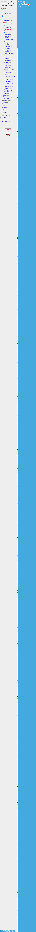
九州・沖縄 (6, 98)
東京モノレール (8, 69)
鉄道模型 (4, 8)
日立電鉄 (7, 27)
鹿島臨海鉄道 (8, 29)
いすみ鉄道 (7, 65)
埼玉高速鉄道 (8, 50)
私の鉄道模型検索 (8, 931)
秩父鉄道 (7, 48)
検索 (11, 1)
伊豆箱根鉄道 (8, 81)
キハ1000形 (8, 30)
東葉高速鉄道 (8, 57)
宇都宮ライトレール (9, 39)
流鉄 (6, 58)
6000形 (7, 32)
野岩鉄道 (7, 36)
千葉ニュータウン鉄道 (10, 53)
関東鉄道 (7, 34)
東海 (5, 93)
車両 (4, 10)
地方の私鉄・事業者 (7, 17)
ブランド (4, 110)
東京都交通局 (8, 67)
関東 (5, 22)
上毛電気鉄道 (8, 44)
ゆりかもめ (7, 70)
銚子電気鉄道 (8, 60)
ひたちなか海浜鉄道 (9, 24)
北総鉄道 (7, 63)
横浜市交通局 (8, 88)
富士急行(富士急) (8, 90)
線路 (4, 102)
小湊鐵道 (7, 62)
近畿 (5, 95)
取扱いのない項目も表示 (7, 5)
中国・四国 (6, 97)
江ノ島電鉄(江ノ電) (9, 83)
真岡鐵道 (7, 37)
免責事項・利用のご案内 (8, 123)
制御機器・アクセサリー (8, 107)
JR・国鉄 (5, 11)
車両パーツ (5, 100)
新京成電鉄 (7, 51)
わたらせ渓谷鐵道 (9, 46)
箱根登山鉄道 (8, 79)
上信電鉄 (7, 43)
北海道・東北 (7, 20)
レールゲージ (5, 112)
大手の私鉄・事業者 (7, 13)
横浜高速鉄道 (8, 86)
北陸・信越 (6, 91)
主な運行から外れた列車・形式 (8, 121)
